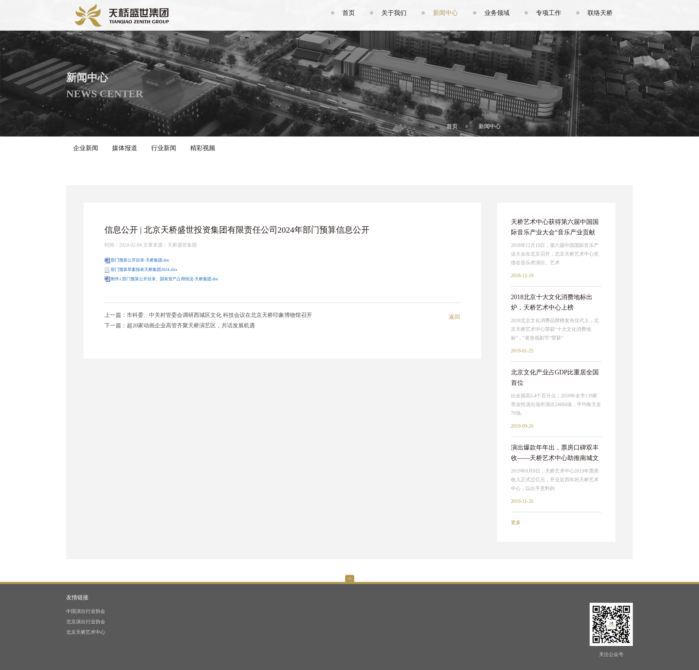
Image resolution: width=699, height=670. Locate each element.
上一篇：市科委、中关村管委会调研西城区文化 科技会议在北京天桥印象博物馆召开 (208, 315)
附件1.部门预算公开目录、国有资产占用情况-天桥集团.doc (164, 278)
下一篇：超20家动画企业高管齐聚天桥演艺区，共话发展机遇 (179, 325)
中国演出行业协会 (85, 611)
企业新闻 (85, 148)
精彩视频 (202, 148)
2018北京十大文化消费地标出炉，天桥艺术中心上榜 (551, 302)
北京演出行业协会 (85, 621)
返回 (454, 317)
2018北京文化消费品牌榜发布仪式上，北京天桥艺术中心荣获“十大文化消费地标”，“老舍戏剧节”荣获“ (555, 329)
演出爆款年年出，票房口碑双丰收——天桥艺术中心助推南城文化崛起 (555, 453)
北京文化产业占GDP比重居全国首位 (555, 377)
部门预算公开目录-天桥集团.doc (140, 260)
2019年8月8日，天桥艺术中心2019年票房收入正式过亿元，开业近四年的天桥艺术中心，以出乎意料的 (555, 479)
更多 (516, 522)
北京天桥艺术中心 (85, 632)
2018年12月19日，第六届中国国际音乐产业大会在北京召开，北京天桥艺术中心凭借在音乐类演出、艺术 (555, 254)
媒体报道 (124, 148)
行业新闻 (163, 148)
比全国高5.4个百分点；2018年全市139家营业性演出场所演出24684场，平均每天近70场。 (556, 404)
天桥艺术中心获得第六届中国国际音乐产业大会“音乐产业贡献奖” (555, 227)
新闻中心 (490, 126)
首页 (452, 126)
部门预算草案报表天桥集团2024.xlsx (144, 269)
